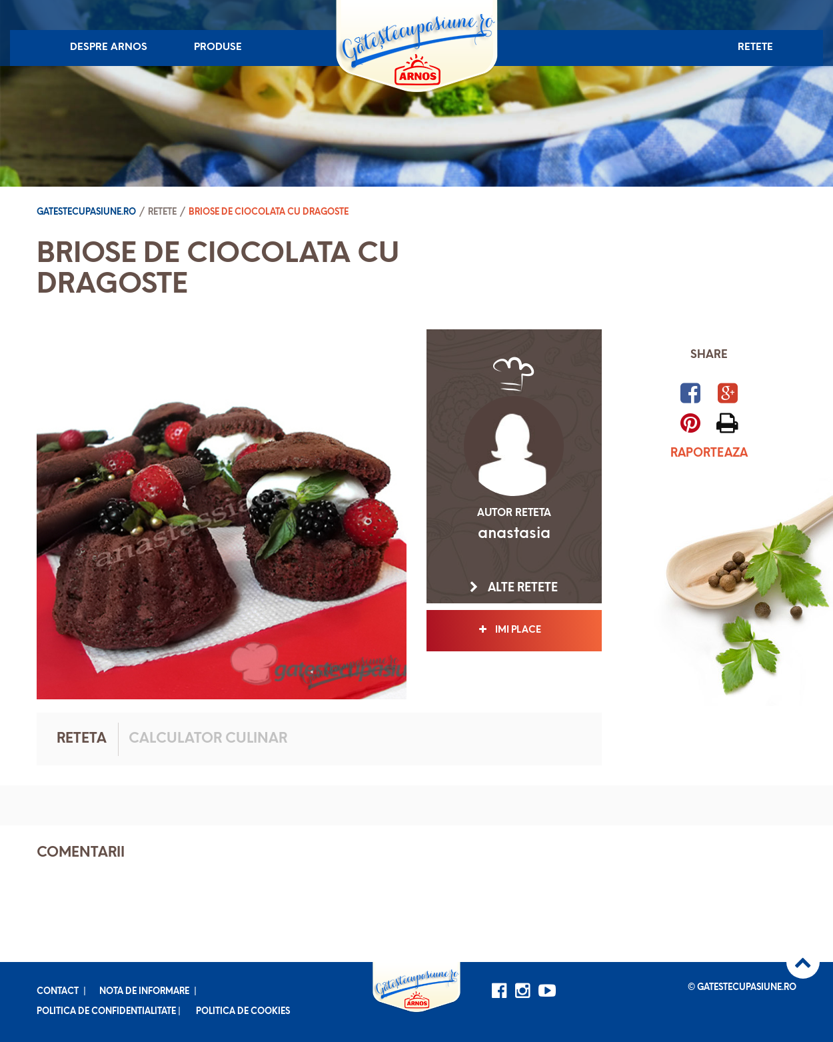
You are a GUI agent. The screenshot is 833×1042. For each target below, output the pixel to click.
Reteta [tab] (82, 739)
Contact (58, 991)
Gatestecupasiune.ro (86, 212)
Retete (755, 48)
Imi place (514, 630)
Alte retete (514, 588)
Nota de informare (144, 991)
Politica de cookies (243, 1011)
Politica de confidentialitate (106, 1011)
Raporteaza (709, 453)
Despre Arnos (108, 48)
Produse (218, 48)
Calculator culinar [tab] (208, 739)
